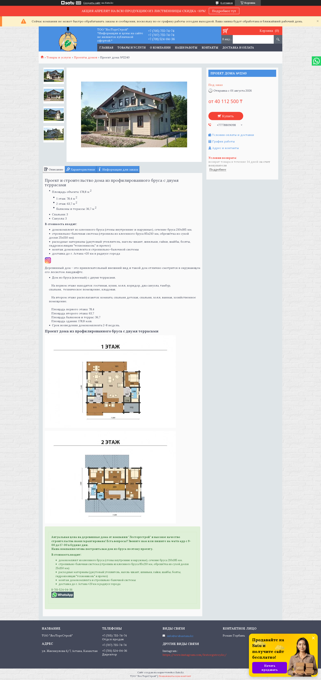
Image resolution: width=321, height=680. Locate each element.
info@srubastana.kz (180, 636)
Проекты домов (85, 57)
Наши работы (186, 47)
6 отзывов (226, 2)
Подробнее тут (224, 11)
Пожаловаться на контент (175, 676)
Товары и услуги (132, 47)
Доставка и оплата (238, 47)
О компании (160, 47)
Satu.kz (179, 672)
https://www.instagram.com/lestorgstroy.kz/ (195, 655)
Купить (228, 116)
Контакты (210, 47)
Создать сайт (92, 2)
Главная (106, 47)
